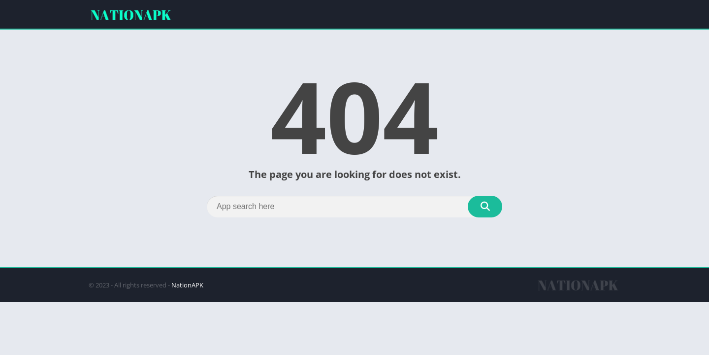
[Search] (354, 206)
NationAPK (187, 285)
